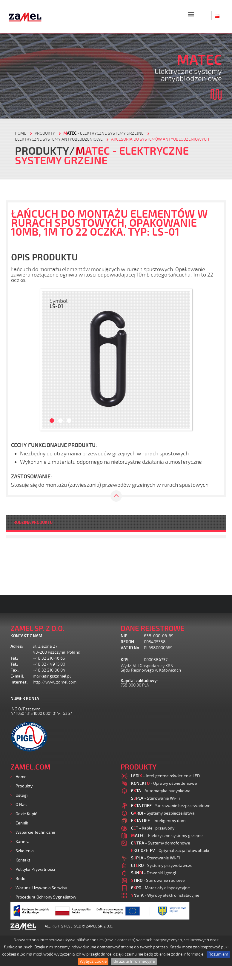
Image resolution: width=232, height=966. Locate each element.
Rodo (20, 878)
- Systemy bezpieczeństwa (163, 813)
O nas (21, 804)
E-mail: (17, 676)
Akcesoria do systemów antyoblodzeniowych (160, 139)
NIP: (124, 636)
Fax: (14, 670)
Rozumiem (218, 954)
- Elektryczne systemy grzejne (103, 133)
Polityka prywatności (35, 869)
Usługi (21, 795)
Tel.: (14, 658)
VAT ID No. (130, 648)
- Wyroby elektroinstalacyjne (165, 895)
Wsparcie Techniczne (35, 832)
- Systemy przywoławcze (162, 865)
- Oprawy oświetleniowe (164, 783)
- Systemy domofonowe (160, 843)
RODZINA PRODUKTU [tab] (33, 522)
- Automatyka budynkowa (160, 790)
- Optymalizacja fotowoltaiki (170, 850)
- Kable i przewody (152, 828)
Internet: (19, 682)
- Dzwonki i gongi (153, 873)
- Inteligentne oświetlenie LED (165, 775)
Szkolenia (25, 850)
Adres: (16, 646)
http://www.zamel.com (54, 682)
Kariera (23, 841)
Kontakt (23, 860)
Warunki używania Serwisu (41, 887)
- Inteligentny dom (158, 820)
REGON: (128, 642)
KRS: (125, 660)
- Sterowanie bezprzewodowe (171, 805)
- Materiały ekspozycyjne (160, 887)
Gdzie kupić (26, 813)
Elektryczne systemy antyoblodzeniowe (59, 139)
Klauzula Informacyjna (134, 961)
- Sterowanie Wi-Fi (155, 798)
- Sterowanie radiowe (158, 880)
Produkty (24, 786)
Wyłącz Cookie (93, 961)
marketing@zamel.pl (52, 676)
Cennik (22, 823)
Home (21, 776)
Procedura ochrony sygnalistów (46, 897)
